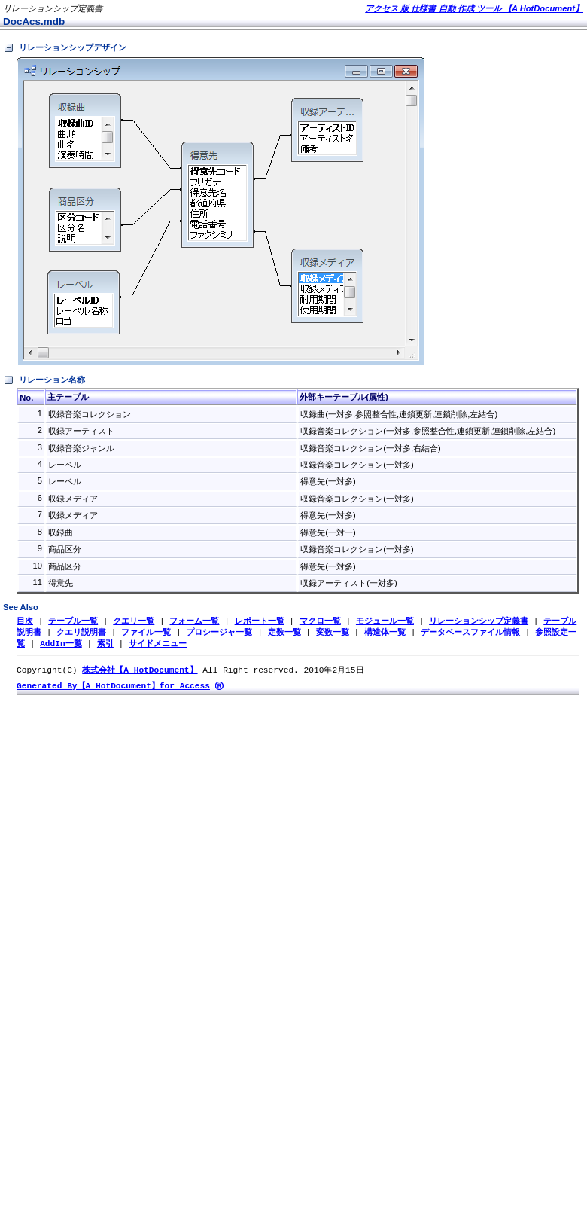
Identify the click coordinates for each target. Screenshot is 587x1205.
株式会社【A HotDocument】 (139, 672)
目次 (25, 621)
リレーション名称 (44, 380)
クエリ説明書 (81, 633)
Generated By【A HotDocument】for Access (113, 688)
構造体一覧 (385, 633)
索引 (105, 645)
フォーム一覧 (194, 621)
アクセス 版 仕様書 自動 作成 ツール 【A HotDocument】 (474, 8)
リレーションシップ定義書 (478, 621)
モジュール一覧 (385, 621)
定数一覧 (284, 633)
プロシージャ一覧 (219, 633)
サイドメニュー (158, 645)
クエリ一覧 (133, 621)
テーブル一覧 (73, 621)
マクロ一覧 (320, 621)
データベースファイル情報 (470, 633)
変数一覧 (332, 633)
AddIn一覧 (61, 645)
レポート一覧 (259, 621)
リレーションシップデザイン (64, 48)
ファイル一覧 (146, 633)
